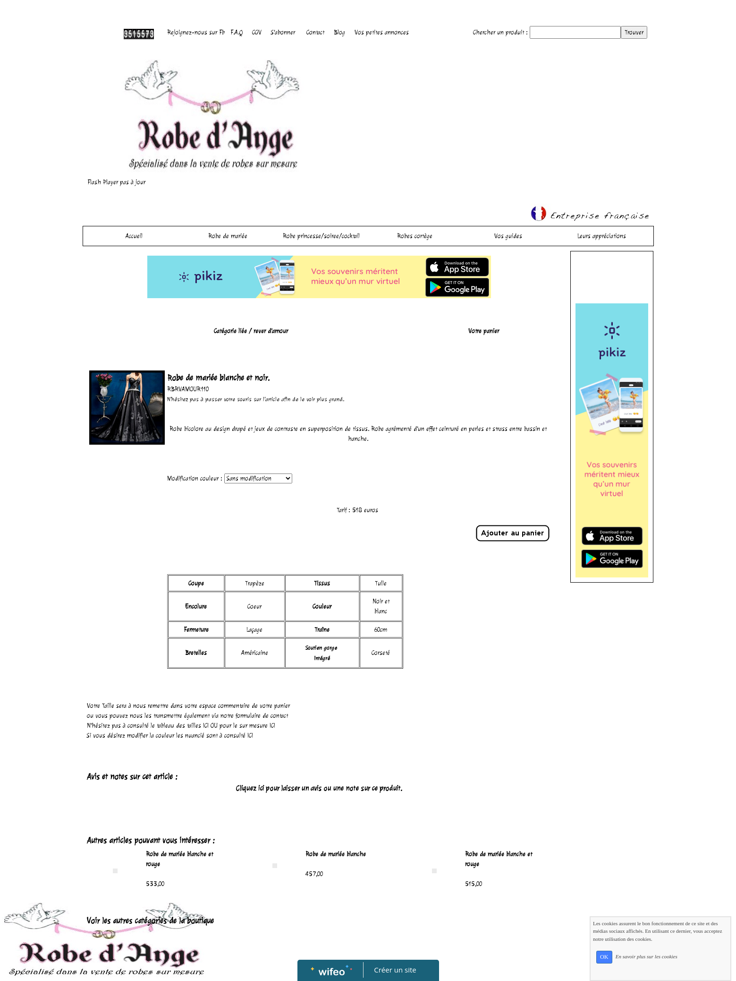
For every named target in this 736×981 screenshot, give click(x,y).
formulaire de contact (262, 716)
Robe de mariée (227, 236)
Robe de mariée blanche (335, 854)
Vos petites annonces (382, 32)
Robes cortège (414, 236)
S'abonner (283, 32)
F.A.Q (236, 32)
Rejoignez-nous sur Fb (196, 32)
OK (604, 957)
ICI (206, 726)
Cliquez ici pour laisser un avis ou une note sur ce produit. (319, 788)
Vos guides (508, 236)
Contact (315, 32)
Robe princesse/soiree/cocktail (321, 236)
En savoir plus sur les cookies (646, 956)
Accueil (134, 236)
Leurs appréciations (601, 236)
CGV (257, 32)
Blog (339, 32)
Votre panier (483, 331)
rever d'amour (271, 331)
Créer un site (395, 969)
